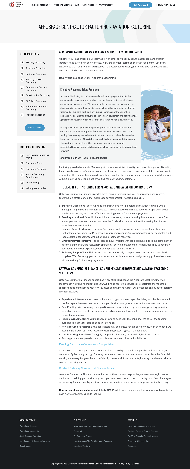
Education (132, 446)
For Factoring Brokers (83, 436)
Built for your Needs (85, 5)
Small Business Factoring (30, 436)
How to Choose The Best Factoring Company (93, 441)
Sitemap (135, 464)
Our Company (107, 5)
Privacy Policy (124, 464)
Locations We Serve (82, 446)
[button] (41, 5)
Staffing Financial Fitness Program (143, 436)
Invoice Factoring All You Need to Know (90, 426)
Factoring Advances (28, 426)
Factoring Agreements (29, 431)
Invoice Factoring (40, 5)
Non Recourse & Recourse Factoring (35, 441)
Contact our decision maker (75, 390)
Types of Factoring (62, 5)
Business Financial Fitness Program (143, 431)
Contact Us (78, 431)
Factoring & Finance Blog (139, 441)
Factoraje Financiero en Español (141, 426)
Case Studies (25, 446)
